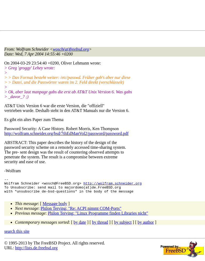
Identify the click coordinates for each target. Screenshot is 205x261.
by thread (100, 225)
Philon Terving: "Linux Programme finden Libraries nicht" (98, 216)
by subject (123, 225)
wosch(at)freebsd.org (71, 49)
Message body (55, 206)
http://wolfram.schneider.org (112, 184)
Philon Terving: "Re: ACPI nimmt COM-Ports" (81, 211)
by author (145, 225)
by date (80, 225)
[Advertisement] (101, 16)
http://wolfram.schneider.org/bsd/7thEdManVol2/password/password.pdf (66, 133)
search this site (16, 234)
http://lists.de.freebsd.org (36, 251)
